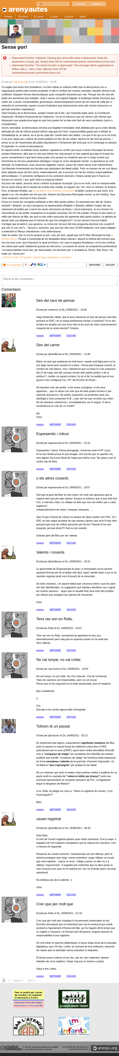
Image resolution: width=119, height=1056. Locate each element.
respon (40, 335)
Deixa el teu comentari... (59, 281)
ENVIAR (110, 265)
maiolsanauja (20, 82)
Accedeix (80, 3)
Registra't (97, 3)
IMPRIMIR (95, 265)
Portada (8, 16)
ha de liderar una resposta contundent (54, 190)
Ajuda (82, 16)
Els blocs (23, 16)
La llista (54, 16)
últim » (31, 980)
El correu (39, 16)
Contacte (69, 16)
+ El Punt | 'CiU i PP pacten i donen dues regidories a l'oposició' (36, 257)
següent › (18, 980)
